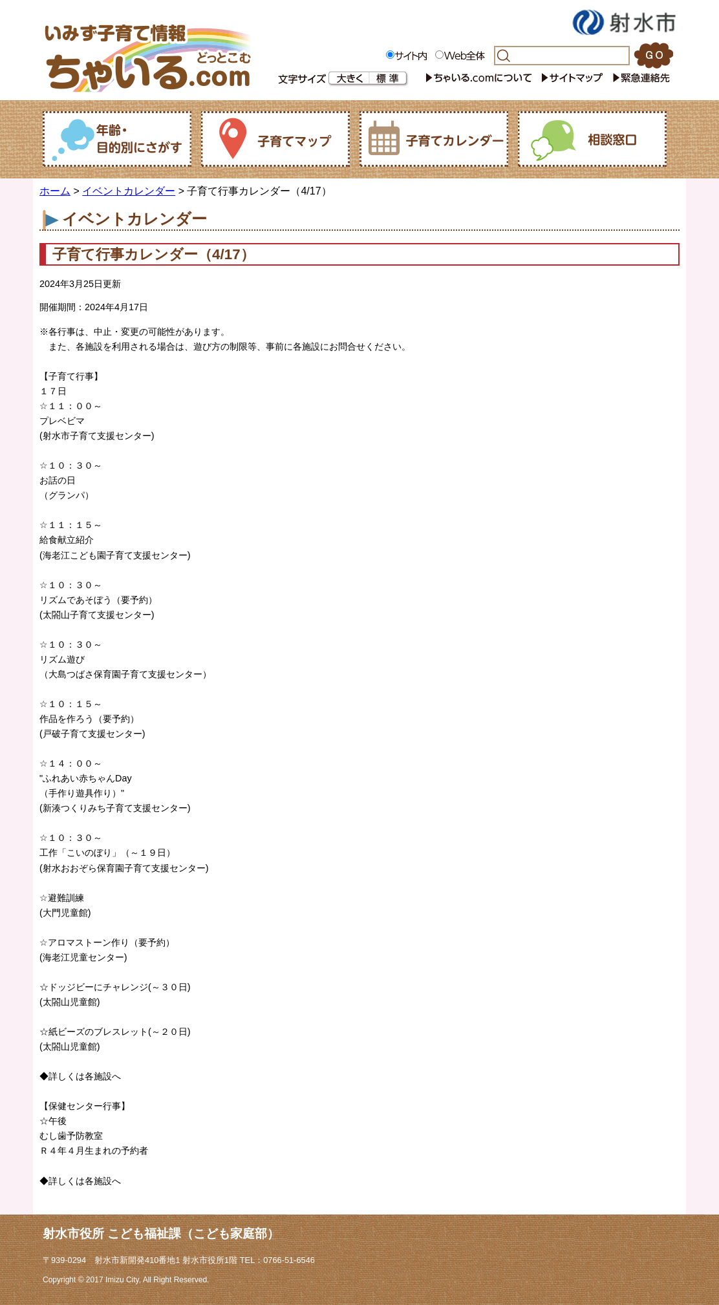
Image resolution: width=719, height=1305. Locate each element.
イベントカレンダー (128, 191)
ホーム (54, 191)
